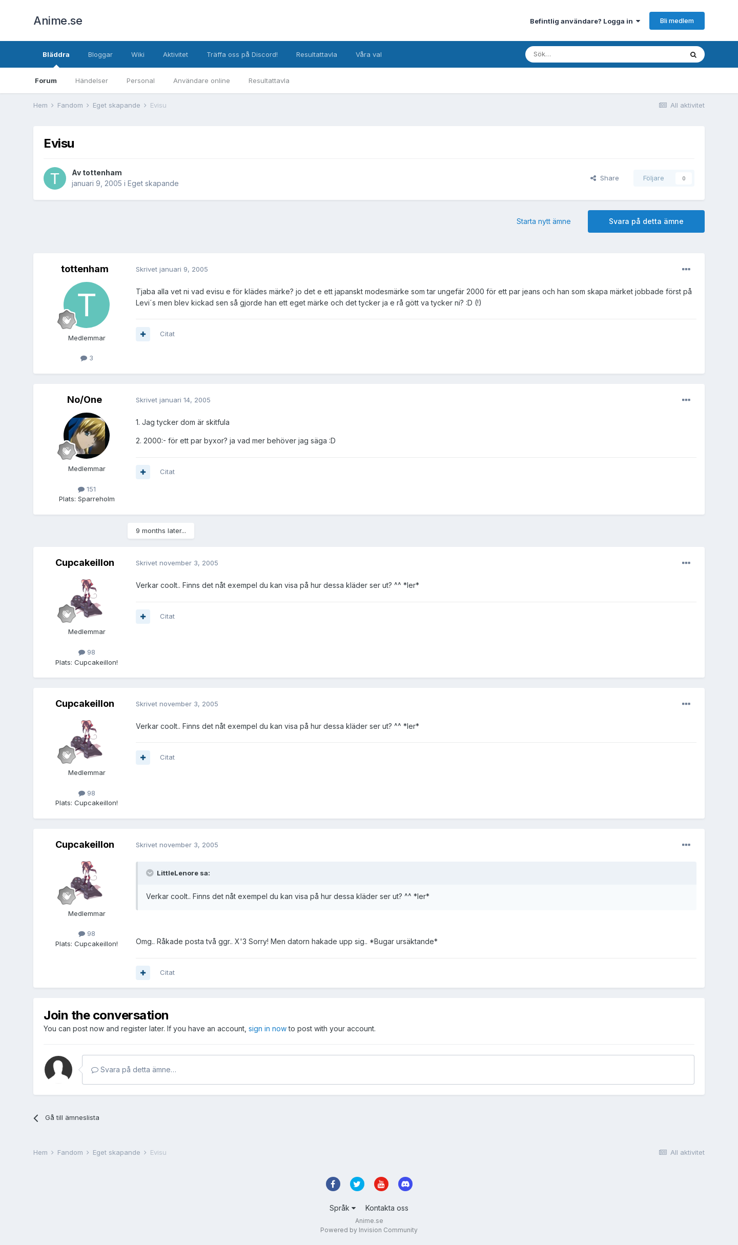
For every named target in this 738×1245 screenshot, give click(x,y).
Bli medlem (677, 20)
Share (604, 178)
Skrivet (172, 269)
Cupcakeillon (84, 562)
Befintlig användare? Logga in (585, 21)
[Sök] (576, 54)
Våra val (369, 54)
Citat (167, 334)
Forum (46, 80)
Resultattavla (269, 80)
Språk (343, 1207)
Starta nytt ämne (544, 221)
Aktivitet (175, 54)
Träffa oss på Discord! (242, 54)
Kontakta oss (386, 1207)
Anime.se (57, 20)
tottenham (102, 172)
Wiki (138, 54)
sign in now (267, 1028)
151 (87, 489)
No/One (84, 399)
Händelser (91, 80)
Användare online (201, 80)
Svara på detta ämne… (133, 1069)
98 (86, 652)
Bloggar (100, 54)
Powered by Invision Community (369, 1230)
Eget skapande (153, 183)
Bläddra (56, 59)
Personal (141, 80)
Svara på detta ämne (646, 221)
